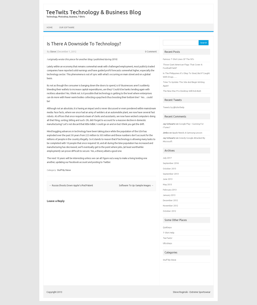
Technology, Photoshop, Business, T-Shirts (65, 17)
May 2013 (167, 184)
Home (50, 27)
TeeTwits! (167, 238)
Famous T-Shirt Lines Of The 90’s (178, 59)
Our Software (66, 27)
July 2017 (167, 158)
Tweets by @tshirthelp (173, 107)
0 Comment (151, 51)
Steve (53, 51)
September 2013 (171, 174)
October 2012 (169, 211)
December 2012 (170, 200)
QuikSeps (167, 227)
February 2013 (170, 190)
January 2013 (169, 195)
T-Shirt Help (168, 232)
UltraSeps (167, 243)
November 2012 (170, 205)
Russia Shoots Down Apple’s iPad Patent (71, 185)
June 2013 (167, 179)
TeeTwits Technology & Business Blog (93, 12)
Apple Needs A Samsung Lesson (187, 133)
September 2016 (171, 163)
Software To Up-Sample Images (136, 185)
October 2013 (169, 168)
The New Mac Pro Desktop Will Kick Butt (182, 91)
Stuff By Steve (64, 170)
